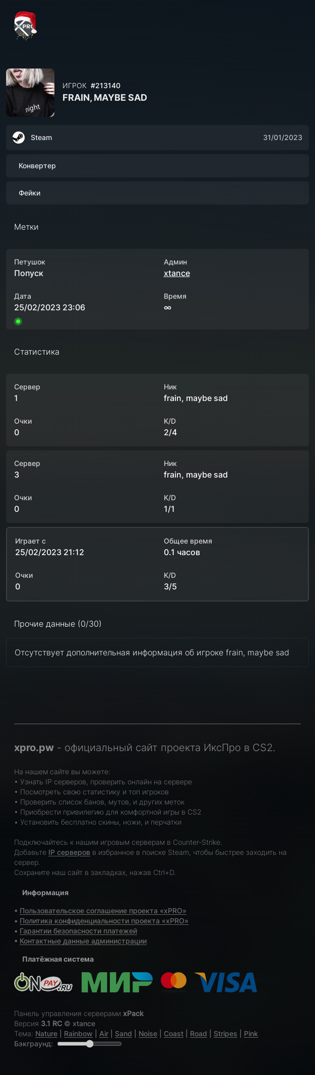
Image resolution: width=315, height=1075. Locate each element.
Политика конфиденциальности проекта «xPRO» (104, 920)
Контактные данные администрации (83, 940)
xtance (177, 273)
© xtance (79, 1023)
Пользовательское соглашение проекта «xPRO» (103, 910)
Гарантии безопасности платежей (78, 930)
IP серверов (69, 852)
